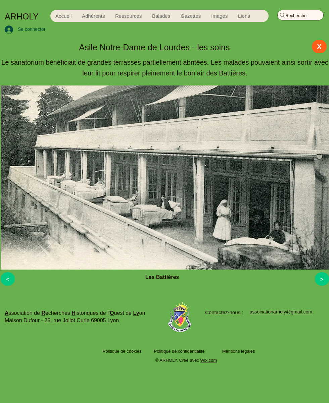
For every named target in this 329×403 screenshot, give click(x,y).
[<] (8, 279)
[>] (322, 279)
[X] (319, 46)
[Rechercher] (297, 15)
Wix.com (208, 360)
